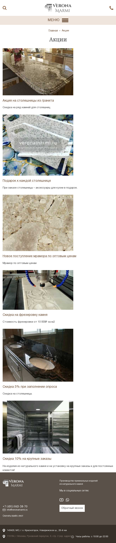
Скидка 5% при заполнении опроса (30, 386)
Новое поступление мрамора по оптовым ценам (39, 256)
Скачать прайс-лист (13, 516)
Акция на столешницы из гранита (28, 100)
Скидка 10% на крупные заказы (27, 458)
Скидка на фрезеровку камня (25, 314)
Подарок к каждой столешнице (27, 180)
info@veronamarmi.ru (17, 510)
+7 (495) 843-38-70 (15, 506)
